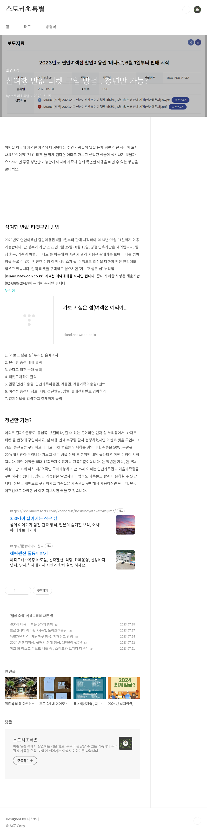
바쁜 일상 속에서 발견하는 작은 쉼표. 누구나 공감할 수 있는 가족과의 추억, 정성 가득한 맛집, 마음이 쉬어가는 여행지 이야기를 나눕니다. (66, 748)
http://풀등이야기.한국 (27, 546)
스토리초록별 (25, 9)
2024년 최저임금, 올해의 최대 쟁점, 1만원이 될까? (46, 642)
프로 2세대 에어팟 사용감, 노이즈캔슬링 (38, 630)
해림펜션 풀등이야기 (29, 553)
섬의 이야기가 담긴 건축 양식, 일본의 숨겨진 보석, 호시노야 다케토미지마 (56, 527)
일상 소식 (17, 615)
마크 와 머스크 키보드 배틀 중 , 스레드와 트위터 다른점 (49, 648)
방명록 (51, 26)
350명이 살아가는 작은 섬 (34, 518)
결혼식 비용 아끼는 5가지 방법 (31, 624)
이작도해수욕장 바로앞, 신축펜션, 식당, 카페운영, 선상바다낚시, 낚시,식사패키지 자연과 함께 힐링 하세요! (57, 562)
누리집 (10, 290)
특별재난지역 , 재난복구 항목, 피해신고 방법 (41, 636)
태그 (27, 26)
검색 (186, 9)
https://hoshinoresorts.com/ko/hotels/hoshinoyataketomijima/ (63, 511)
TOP (197, 821)
